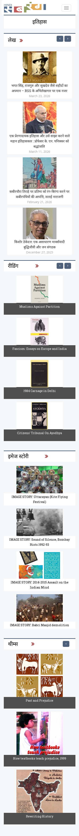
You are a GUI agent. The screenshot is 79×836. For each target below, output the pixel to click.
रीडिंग (13, 265)
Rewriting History (39, 816)
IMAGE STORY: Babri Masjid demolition (39, 625)
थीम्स (13, 643)
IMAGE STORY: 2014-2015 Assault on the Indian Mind (39, 584)
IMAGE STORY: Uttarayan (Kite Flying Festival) (40, 499)
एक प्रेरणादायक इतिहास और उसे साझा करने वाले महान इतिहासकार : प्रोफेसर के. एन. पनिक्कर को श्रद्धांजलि (39, 141)
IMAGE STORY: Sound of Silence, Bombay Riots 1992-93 (39, 542)
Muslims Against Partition (39, 307)
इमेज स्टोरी (18, 456)
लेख (12, 39)
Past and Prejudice (39, 700)
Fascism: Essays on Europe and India (39, 349)
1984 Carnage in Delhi (39, 391)
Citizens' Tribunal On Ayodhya (39, 433)
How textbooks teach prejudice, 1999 (39, 758)
